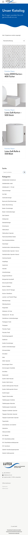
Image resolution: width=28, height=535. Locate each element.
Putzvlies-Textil (6, 332)
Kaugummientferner (7, 276)
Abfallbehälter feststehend (9, 180)
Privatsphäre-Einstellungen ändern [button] (14, 530)
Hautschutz (5, 265)
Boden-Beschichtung (7, 205)
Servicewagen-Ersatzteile (8, 368)
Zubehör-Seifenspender (8, 453)
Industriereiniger (6, 272)
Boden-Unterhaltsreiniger (8, 212)
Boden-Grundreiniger (7, 208)
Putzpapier (5, 325)
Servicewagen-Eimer (7, 364)
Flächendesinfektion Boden (9, 237)
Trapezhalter (5, 421)
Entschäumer (5, 226)
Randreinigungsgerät (7, 336)
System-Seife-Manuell (7, 378)
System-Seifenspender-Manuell (10, 386)
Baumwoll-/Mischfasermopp (9, 201)
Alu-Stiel (4, 194)
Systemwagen (5, 393)
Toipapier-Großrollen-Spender (9, 410)
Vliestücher (5, 428)
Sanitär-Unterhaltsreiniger (8, 346)
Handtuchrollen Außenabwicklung (10, 247)
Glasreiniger (5, 244)
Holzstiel (4, 268)
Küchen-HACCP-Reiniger (8, 290)
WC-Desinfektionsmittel (8, 439)
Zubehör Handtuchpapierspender (10, 449)
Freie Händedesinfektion (8, 240)
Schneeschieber (6, 350)
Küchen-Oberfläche (7, 293)
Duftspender (5, 219)
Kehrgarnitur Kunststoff (8, 279)
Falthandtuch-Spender (8, 233)
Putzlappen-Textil (6, 322)
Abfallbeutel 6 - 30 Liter (8, 187)
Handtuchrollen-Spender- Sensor (10, 251)
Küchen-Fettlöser (6, 286)
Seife (3, 357)
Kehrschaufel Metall (7, 283)
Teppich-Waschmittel (7, 396)
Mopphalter (5, 307)
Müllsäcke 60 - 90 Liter (8, 315)
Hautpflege (5, 261)
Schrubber (4, 354)
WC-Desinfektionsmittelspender (10, 442)
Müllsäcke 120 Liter (7, 311)
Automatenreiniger (7, 197)
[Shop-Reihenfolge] (14, 41)
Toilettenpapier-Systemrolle (9, 407)
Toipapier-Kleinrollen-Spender (9, 414)
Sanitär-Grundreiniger (7, 343)
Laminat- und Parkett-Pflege (9, 297)
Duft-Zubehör (5, 215)
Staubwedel (5, 375)
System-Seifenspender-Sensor (10, 389)
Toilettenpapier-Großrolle (8, 400)
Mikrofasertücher (6, 304)
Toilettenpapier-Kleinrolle (8, 403)
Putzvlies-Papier (10, 71)
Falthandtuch (5, 229)
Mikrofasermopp (6, 300)
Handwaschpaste (6, 258)
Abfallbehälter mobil (7, 183)
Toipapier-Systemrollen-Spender (10, 417)
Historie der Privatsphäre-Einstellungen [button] (14, 531)
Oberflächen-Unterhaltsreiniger (10, 318)
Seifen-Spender (6, 361)
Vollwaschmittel (6, 432)
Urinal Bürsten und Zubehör (9, 425)
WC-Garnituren (6, 446)
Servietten (4, 371)
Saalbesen (4, 339)
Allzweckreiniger (6, 190)
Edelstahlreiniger (6, 222)
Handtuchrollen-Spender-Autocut (10, 254)
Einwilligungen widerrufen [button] (14, 533)
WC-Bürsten (5, 435)
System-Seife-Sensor (7, 382)
